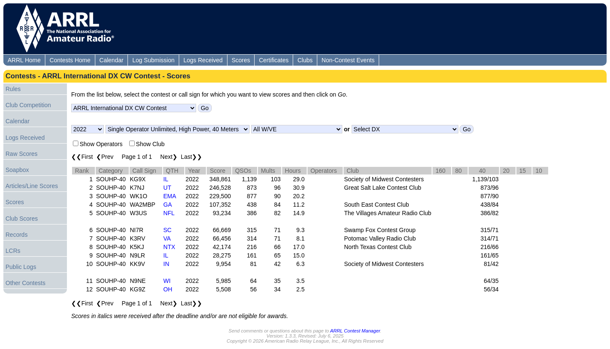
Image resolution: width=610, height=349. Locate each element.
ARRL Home (24, 60)
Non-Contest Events (348, 60)
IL (166, 179)
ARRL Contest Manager (355, 330)
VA (167, 238)
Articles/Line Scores (32, 186)
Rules (13, 89)
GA (168, 204)
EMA (170, 196)
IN (166, 263)
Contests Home (70, 60)
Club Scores (22, 218)
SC (168, 230)
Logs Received (203, 60)
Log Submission (153, 60)
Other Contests (25, 283)
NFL (169, 213)
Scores (241, 60)
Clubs (305, 60)
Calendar (112, 60)
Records (17, 234)
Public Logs (21, 266)
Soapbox (17, 169)
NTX (169, 247)
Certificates (273, 60)
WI (167, 280)
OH (168, 289)
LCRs (13, 250)
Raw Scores (21, 153)
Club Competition (28, 105)
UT (168, 187)
